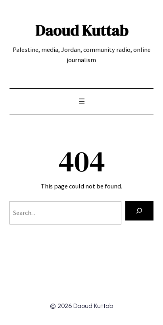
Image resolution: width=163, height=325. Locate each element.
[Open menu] (81, 101)
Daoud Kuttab (81, 30)
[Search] (139, 211)
